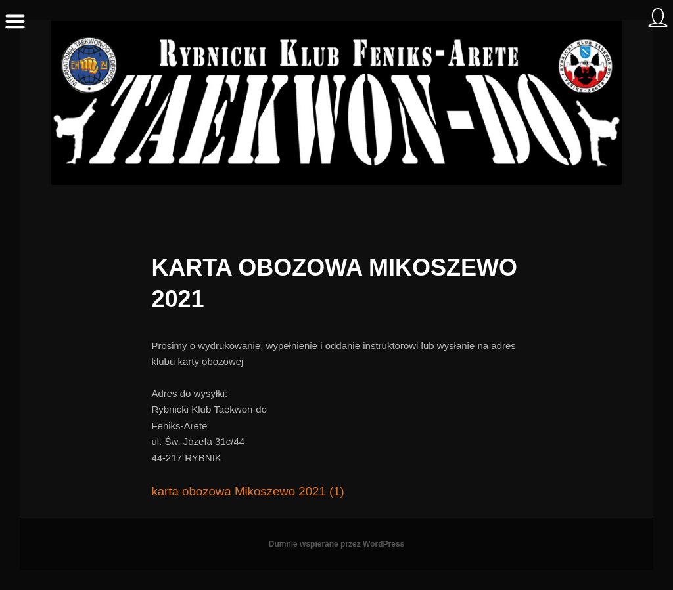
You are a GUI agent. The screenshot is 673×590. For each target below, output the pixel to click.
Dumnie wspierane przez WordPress (337, 544)
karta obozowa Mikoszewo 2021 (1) (247, 491)
